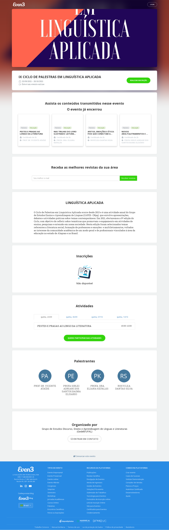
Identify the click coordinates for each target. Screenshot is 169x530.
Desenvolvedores (133, 493)
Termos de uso (74, 527)
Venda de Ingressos (94, 483)
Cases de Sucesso (133, 476)
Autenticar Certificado (134, 489)
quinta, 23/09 (46, 317)
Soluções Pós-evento (95, 489)
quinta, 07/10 (97, 317)
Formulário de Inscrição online (98, 499)
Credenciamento (93, 513)
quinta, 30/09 (71, 317)
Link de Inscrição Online (96, 503)
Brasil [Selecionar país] (25, 505)
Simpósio (51, 489)
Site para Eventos (93, 506)
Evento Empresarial (55, 472)
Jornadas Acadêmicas (56, 499)
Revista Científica (93, 476)
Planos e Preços (132, 486)
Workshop (52, 496)
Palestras (51, 506)
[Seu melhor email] (76, 178)
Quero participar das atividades (84, 338)
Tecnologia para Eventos (96, 496)
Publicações (91, 472)
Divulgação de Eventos (95, 479)
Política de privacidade (114, 527)
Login (152, 4)
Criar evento (130, 472)
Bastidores (130, 527)
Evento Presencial (55, 476)
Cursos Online (53, 503)
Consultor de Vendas (134, 483)
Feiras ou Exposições (56, 513)
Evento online (53, 479)
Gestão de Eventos (94, 486)
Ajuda (128, 496)
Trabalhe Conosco (41, 527)
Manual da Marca (58, 527)
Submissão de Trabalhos (96, 493)
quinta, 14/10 (122, 317)
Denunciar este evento (84, 456)
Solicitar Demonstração (135, 479)
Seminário (52, 493)
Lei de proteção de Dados (93, 527)
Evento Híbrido (53, 483)
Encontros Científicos (56, 509)
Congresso (52, 486)
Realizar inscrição (138, 80)
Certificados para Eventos (97, 509)
